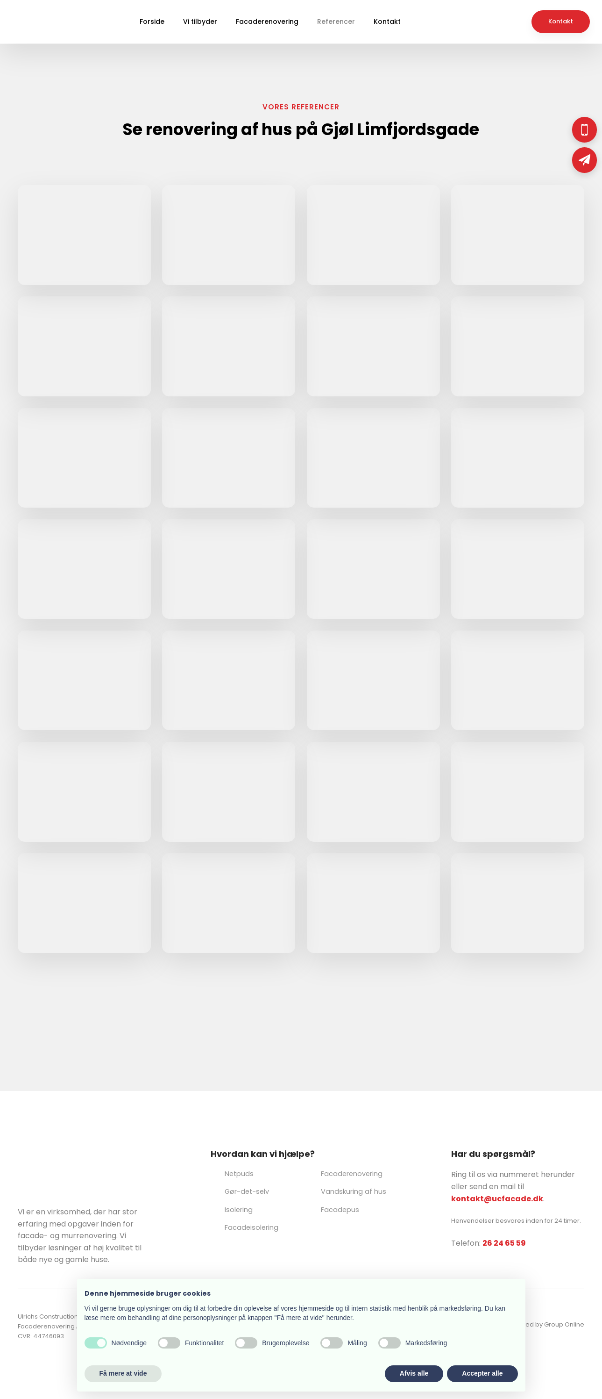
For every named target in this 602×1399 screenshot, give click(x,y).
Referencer (336, 21)
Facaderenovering (267, 21)
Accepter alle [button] (482, 1373)
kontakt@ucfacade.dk (497, 1198)
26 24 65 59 (504, 1243)
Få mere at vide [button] (123, 1373)
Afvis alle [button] (414, 1373)
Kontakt (387, 21)
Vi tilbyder (200, 21)
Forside (152, 21)
